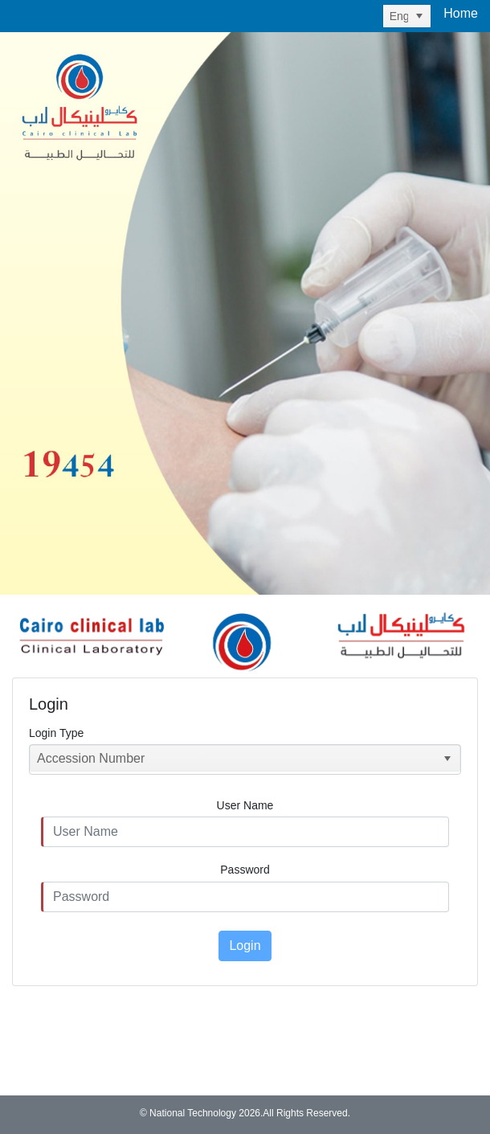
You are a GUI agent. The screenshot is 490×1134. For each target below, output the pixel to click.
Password (244, 869)
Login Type (56, 733)
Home (460, 13)
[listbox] (407, 16)
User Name (245, 805)
